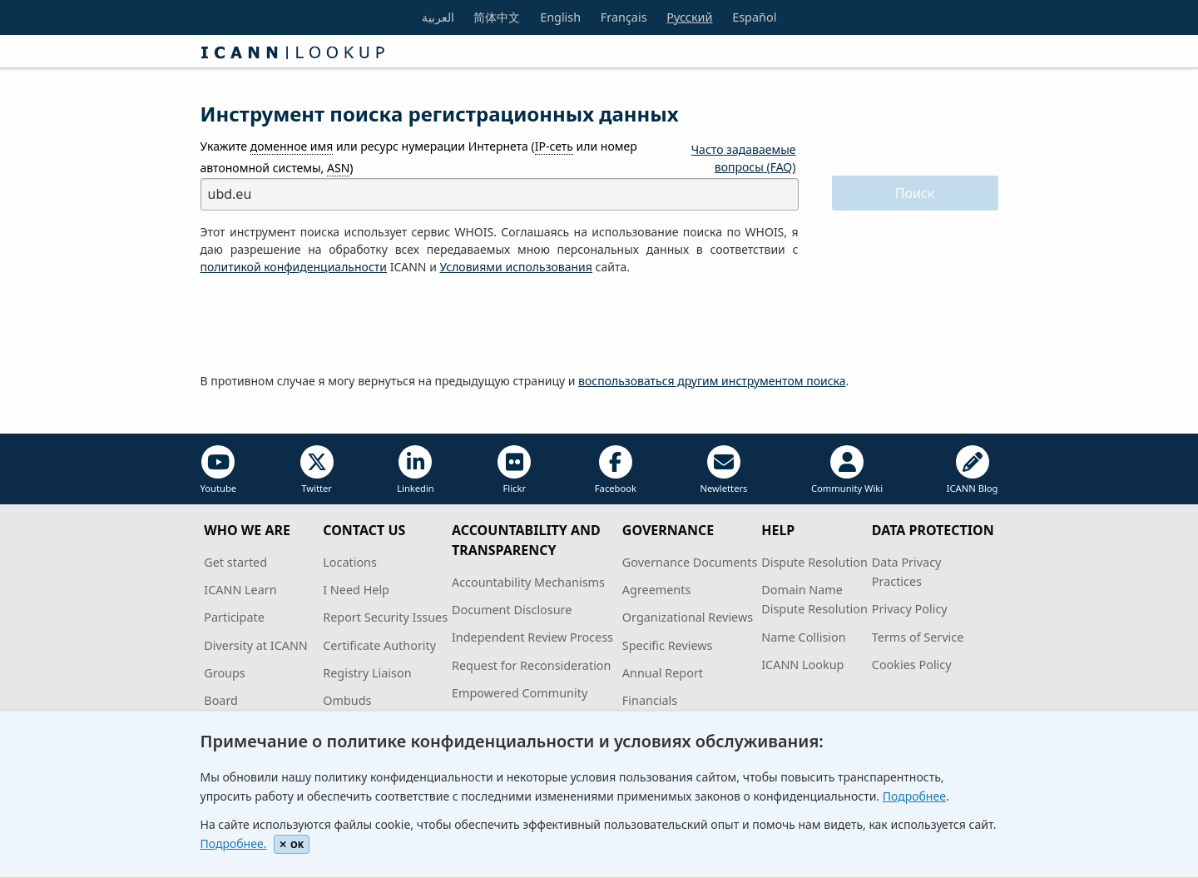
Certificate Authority (379, 645)
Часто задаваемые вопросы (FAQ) (743, 158)
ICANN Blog (972, 469)
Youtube (218, 469)
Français (624, 17)
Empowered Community (519, 693)
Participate (234, 617)
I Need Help (356, 590)
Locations (350, 562)
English (560, 17)
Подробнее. (233, 843)
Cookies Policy (912, 664)
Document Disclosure (512, 610)
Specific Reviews (667, 645)
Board (221, 700)
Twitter (317, 469)
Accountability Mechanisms (528, 582)
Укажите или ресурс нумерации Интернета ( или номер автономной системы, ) (418, 157)
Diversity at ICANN (256, 645)
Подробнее (914, 796)
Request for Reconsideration (531, 665)
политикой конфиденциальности (294, 267)
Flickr (514, 469)
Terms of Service (918, 637)
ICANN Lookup (802, 664)
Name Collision (803, 637)
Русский (689, 17)
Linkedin (415, 469)
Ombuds (347, 700)
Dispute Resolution (814, 562)
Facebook (615, 469)
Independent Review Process (532, 637)
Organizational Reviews (687, 617)
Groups (224, 673)
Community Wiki (847, 469)
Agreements (656, 590)
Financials (649, 700)
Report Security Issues (385, 617)
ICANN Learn (240, 590)
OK (292, 844)
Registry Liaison (367, 673)
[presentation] (326, 324)
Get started (235, 562)
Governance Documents (689, 562)
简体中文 (496, 17)
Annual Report (662, 673)
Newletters (723, 469)
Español (754, 17)
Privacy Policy (910, 609)
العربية (438, 17)
